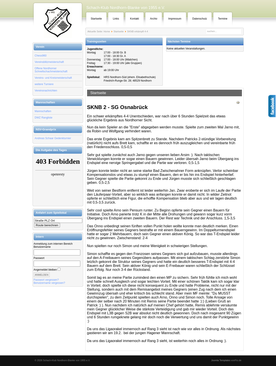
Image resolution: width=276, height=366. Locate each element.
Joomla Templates (220, 360)
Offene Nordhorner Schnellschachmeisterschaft (51, 70)
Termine (222, 18)
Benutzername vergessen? (49, 282)
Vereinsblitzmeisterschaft (49, 62)
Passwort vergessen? (46, 279)
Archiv (153, 18)
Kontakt (134, 18)
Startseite (96, 18)
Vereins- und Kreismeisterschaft (53, 77)
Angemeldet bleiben (45, 269)
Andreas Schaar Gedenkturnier (53, 138)
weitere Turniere (44, 84)
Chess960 (41, 55)
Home (107, 31)
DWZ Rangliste (44, 117)
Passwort (39, 258)
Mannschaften (43, 111)
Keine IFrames (58, 180)
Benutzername (42, 246)
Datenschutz (199, 18)
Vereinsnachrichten (46, 90)
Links (116, 18)
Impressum (174, 18)
